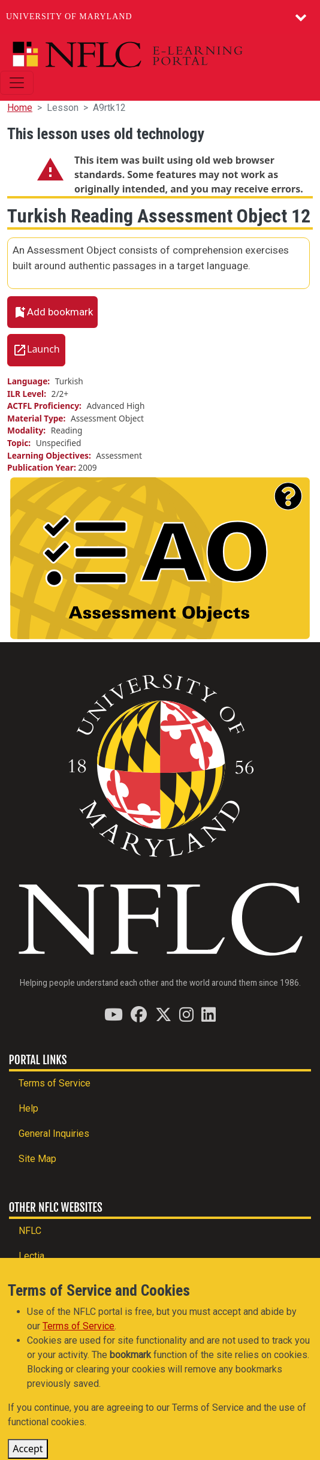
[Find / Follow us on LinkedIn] (208, 1014)
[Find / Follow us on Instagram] (186, 1014)
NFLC (30, 1230)
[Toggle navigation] (17, 83)
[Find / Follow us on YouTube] (113, 1014)
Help (28, 1108)
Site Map (37, 1158)
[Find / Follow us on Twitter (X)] (163, 1014)
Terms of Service (54, 1083)
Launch (43, 349)
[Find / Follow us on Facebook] (139, 1014)
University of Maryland (69, 16)
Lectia (31, 1256)
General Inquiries (54, 1133)
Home (19, 107)
